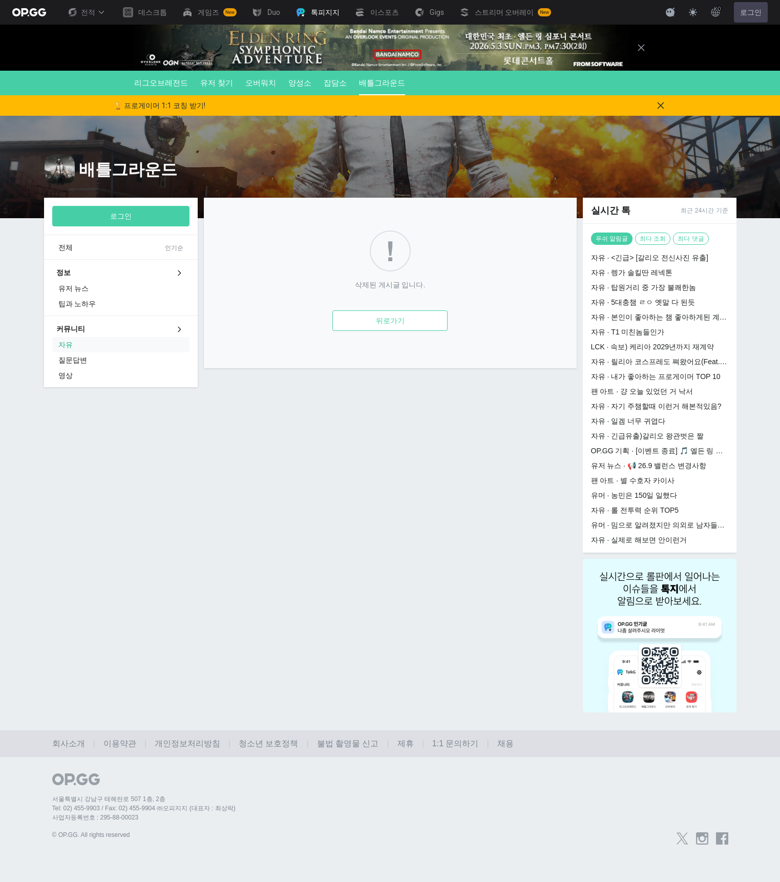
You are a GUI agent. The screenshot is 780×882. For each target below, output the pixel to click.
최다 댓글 (691, 238)
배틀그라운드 (382, 86)
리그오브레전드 (161, 82)
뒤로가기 (390, 321)
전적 (86, 12)
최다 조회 (653, 238)
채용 (505, 743)
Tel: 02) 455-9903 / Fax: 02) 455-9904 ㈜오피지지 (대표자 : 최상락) (144, 808)
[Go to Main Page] (29, 12)
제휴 (405, 743)
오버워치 (260, 82)
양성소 (299, 82)
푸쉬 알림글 (612, 238)
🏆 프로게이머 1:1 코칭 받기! (160, 105)
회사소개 (68, 743)
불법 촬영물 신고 (348, 743)
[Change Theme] (693, 12)
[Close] (641, 47)
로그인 (751, 12)
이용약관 (119, 743)
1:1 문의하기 (455, 743)
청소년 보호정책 (268, 743)
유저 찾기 (216, 82)
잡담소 (335, 82)
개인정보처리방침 (187, 743)
